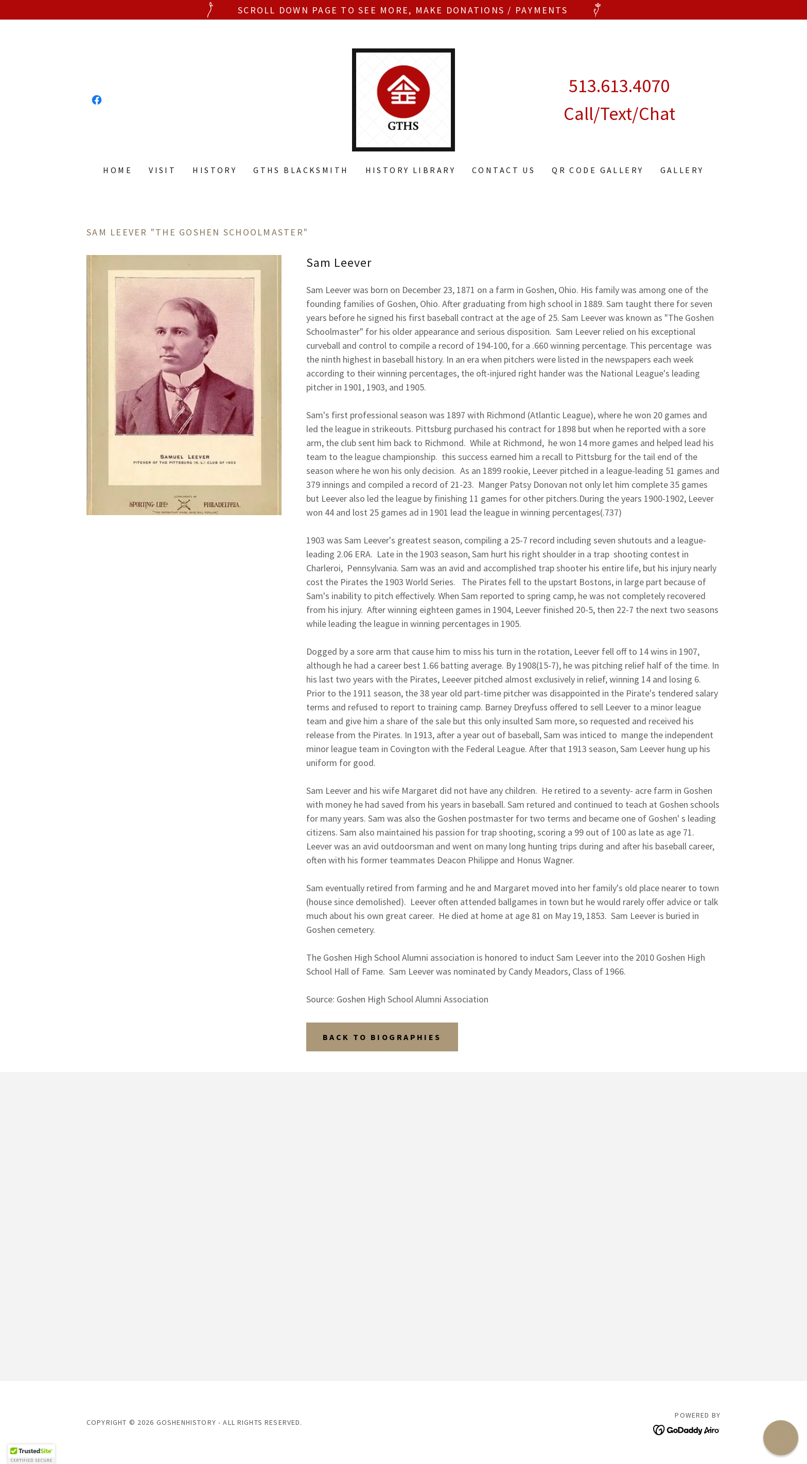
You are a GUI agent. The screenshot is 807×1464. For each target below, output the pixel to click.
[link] (96, 100)
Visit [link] (162, 170)
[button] (31, 1454)
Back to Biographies (382, 1037)
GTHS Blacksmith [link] (300, 170)
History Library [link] (410, 170)
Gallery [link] (682, 170)
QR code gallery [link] (597, 170)
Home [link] (117, 170)
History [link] (214, 170)
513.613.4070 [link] (619, 85)
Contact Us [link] (503, 170)
